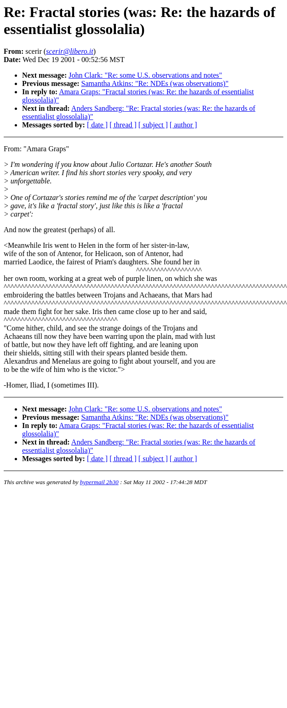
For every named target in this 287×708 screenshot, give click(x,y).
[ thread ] (123, 125)
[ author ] (183, 125)
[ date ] (97, 125)
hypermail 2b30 (99, 482)
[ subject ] (153, 125)
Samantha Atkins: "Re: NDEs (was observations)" (155, 83)
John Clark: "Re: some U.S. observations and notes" (145, 75)
